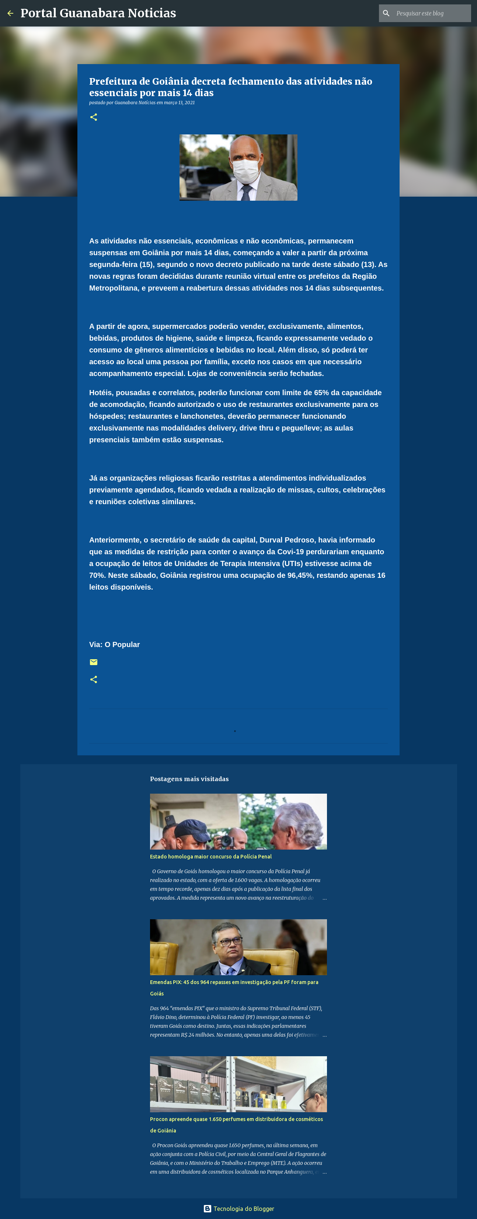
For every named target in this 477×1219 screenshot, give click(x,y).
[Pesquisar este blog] (432, 13)
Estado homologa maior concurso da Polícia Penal (211, 857)
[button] (93, 118)
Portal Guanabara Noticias (98, 13)
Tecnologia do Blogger (238, 1208)
